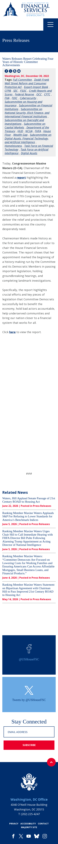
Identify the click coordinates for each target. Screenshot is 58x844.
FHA (7, 98)
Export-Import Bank (36, 87)
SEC (15, 91)
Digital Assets (29, 153)
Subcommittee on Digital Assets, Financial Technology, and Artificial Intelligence (28, 138)
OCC (39, 94)
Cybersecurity (28, 98)
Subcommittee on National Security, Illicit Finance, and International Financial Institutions (27, 112)
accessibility (28, 823)
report (21, 177)
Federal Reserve (24, 94)
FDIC (14, 98)
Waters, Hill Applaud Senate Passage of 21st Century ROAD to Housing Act (28, 500)
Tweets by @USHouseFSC (29, 700)
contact (43, 823)
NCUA (28, 131)
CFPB (8, 91)
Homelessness (13, 146)
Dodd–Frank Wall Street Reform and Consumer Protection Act (27, 83)
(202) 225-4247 (30, 814)
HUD (20, 131)
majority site (29, 827)
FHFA (38, 131)
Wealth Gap (20, 135)
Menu (48, 24)
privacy (13, 823)
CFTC (47, 94)
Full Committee (22, 79)
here (12, 332)
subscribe (29, 745)
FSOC (23, 91)
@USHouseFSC (29, 659)
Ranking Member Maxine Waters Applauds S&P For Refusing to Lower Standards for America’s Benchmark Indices (28, 516)
